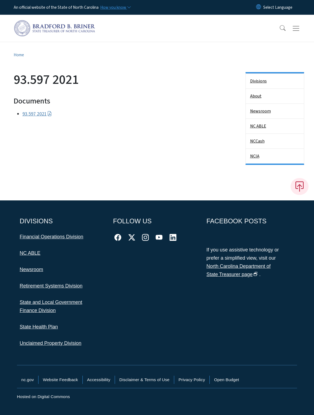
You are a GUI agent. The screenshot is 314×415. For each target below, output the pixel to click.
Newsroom (260, 111)
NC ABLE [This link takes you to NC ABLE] (30, 253)
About (256, 96)
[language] (277, 7)
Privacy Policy (192, 379)
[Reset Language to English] (258, 7)
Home (19, 55)
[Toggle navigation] (301, 28)
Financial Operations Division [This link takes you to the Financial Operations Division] (51, 236)
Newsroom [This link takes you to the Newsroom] (31, 269)
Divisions (258, 81)
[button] (279, 28)
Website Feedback (60, 379)
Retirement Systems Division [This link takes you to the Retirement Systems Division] (51, 286)
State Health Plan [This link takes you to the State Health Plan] (39, 327)
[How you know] (115, 7)
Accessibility (98, 379)
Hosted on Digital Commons (43, 396)
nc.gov (27, 379)
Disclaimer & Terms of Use (144, 379)
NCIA (254, 156)
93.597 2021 (37, 114)
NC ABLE (258, 126)
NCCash (257, 141)
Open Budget (226, 379)
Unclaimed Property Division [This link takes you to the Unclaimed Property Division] (50, 343)
